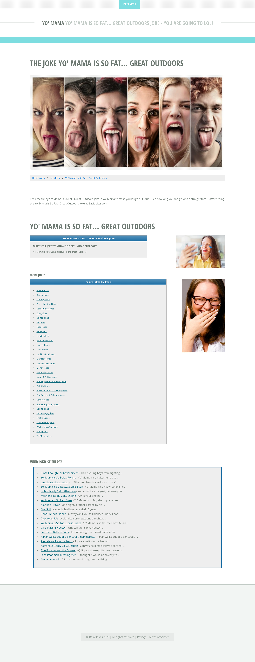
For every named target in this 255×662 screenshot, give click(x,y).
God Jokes (42, 331)
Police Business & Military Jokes (52, 390)
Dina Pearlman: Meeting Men (58, 555)
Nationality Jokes (45, 372)
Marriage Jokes (44, 358)
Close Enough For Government (59, 473)
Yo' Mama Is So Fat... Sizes (56, 500)
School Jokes (43, 399)
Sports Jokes (43, 408)
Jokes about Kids (45, 340)
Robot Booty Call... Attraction (58, 491)
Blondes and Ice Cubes (54, 482)
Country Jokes (43, 299)
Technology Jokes (45, 413)
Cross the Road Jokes (47, 304)
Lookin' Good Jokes (46, 354)
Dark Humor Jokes (45, 308)
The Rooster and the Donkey (58, 550)
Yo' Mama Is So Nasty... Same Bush (62, 486)
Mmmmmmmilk (50, 559)
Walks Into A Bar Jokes (47, 427)
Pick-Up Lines (43, 386)
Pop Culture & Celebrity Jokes (51, 395)
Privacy (141, 637)
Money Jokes (43, 367)
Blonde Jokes (43, 295)
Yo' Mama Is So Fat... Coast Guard (61, 523)
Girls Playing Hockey (53, 527)
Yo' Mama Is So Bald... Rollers (58, 477)
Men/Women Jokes (46, 363)
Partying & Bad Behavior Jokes (51, 381)
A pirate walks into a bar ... (57, 541)
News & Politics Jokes (47, 376)
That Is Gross (43, 417)
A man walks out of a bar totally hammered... (68, 536)
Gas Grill (46, 509)
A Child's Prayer (50, 505)
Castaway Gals (49, 518)
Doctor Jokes (43, 317)
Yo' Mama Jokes (44, 436)
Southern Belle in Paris (55, 532)
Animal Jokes (43, 290)
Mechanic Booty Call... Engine (58, 496)
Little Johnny (42, 349)
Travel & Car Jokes (45, 422)
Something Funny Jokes (48, 404)
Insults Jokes (43, 335)
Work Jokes (42, 431)
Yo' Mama (53, 23)
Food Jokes (42, 326)
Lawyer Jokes (43, 345)
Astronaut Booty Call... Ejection (59, 546)
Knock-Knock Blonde (53, 514)
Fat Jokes (41, 322)
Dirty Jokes (42, 313)
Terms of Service (158, 637)
